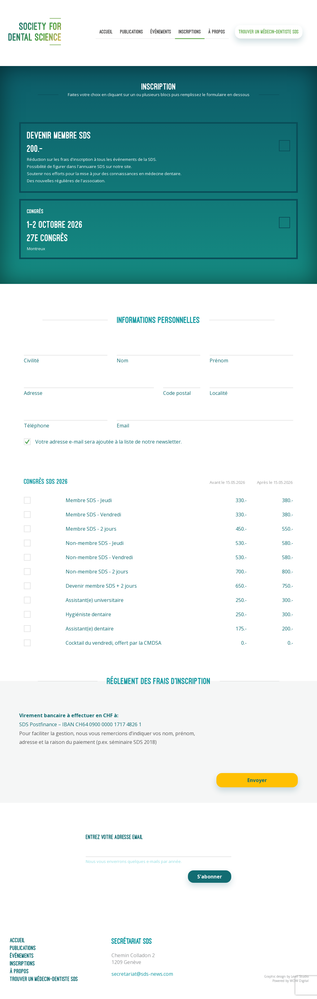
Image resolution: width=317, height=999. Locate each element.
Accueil (106, 32)
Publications (131, 32)
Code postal (177, 393)
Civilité (31, 360)
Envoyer (257, 780)
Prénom (219, 360)
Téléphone (36, 425)
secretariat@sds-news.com (142, 973)
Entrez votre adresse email (114, 837)
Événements (160, 32)
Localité (219, 393)
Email (123, 425)
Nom (122, 360)
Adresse (33, 393)
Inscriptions (190, 32)
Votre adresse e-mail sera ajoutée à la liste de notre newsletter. (108, 441)
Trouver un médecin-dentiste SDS (269, 32)
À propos (216, 32)
